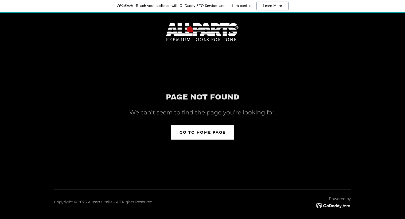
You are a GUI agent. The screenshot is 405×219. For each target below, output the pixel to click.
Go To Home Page (202, 132)
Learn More (272, 6)
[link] (202, 31)
